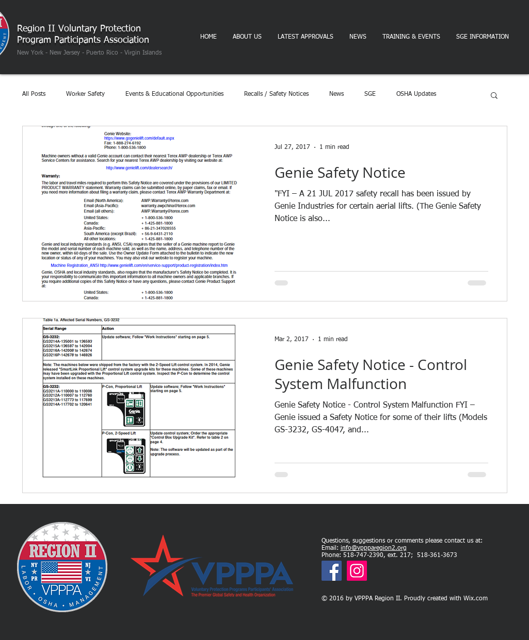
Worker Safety (85, 94)
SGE (370, 94)
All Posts (33, 94)
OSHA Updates (416, 94)
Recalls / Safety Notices (276, 94)
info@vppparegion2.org (374, 548)
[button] (494, 96)
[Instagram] (357, 571)
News (336, 94)
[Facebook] (332, 571)
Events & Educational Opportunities (174, 94)
